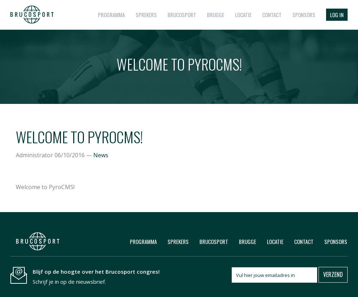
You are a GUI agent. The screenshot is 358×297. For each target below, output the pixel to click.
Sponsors (303, 15)
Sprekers (146, 15)
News (100, 155)
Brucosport (182, 15)
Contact (272, 15)
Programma (111, 15)
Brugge (215, 15)
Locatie (243, 15)
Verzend (333, 274)
